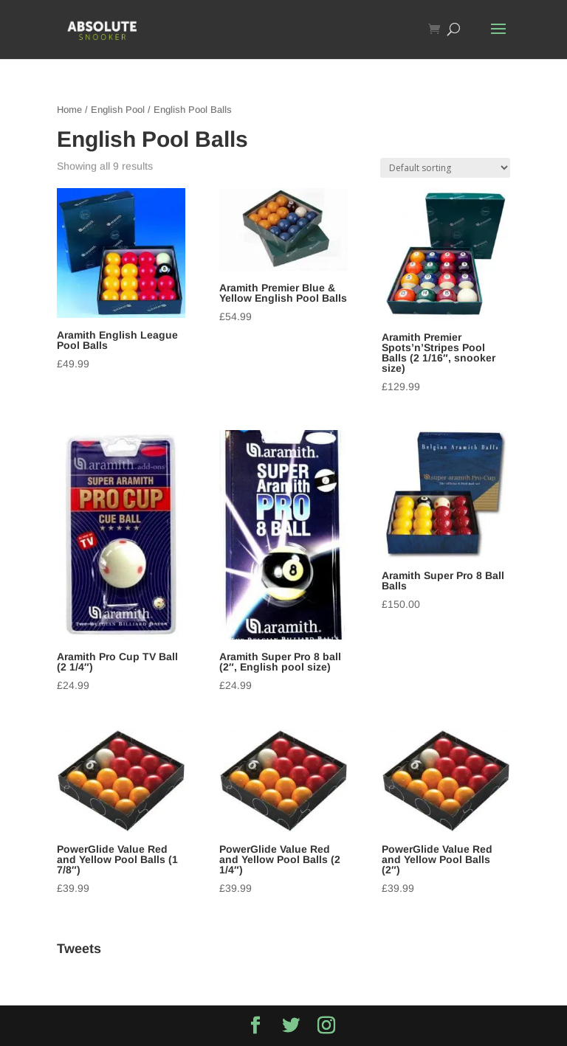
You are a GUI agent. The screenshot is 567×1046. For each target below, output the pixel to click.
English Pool (118, 109)
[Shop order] (445, 168)
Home (69, 109)
